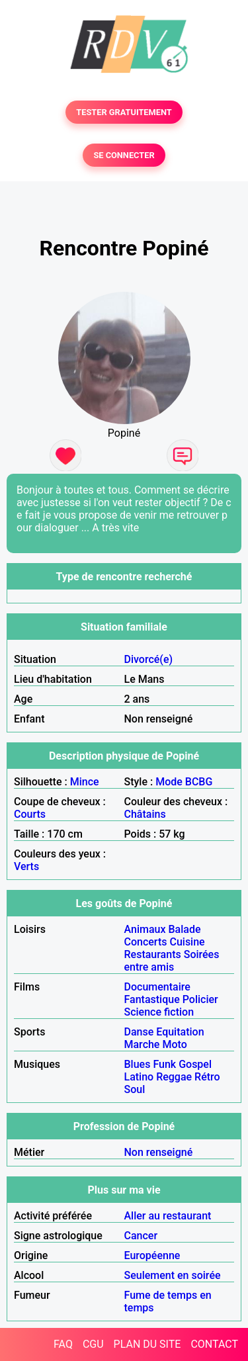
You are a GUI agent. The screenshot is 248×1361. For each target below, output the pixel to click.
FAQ (63, 1344)
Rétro (207, 1077)
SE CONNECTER (123, 155)
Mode (169, 781)
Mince (84, 781)
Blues (137, 1064)
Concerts (145, 942)
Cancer (141, 1235)
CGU (93, 1344)
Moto (174, 1044)
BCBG (199, 781)
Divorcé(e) (148, 659)
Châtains (145, 814)
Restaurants (152, 954)
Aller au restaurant (168, 1215)
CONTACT (214, 1344)
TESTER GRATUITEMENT (124, 112)
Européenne (152, 1255)
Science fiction (159, 1012)
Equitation (180, 1032)
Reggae (174, 1077)
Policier (200, 999)
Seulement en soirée (172, 1275)
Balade (184, 929)
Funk (164, 1064)
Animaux (145, 929)
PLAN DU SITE (147, 1344)
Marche (142, 1044)
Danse (139, 1032)
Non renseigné (158, 1152)
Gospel (195, 1064)
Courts (30, 814)
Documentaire (157, 987)
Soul (134, 1089)
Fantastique (152, 999)
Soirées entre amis (172, 960)
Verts (26, 866)
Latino (139, 1077)
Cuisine (186, 942)
